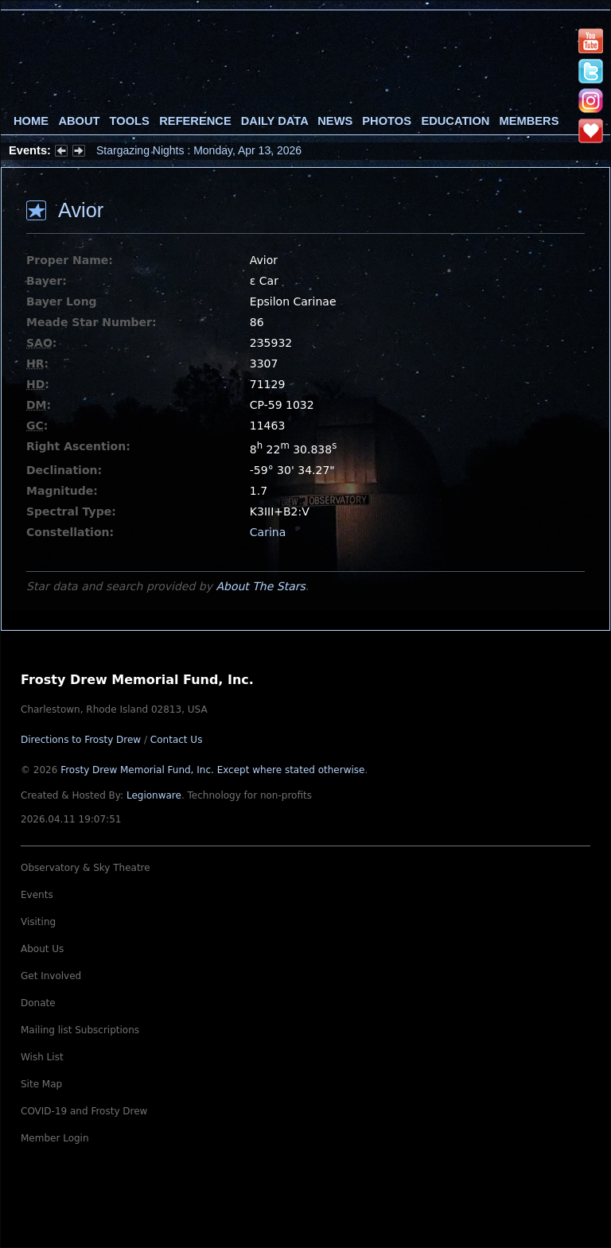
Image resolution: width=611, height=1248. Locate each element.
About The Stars (260, 586)
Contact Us (176, 739)
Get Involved (51, 976)
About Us (42, 948)
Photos (386, 121)
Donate (38, 1003)
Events (37, 894)
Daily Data (274, 121)
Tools (130, 121)
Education (455, 121)
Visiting (38, 921)
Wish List (42, 1057)
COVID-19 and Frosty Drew (84, 1111)
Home (31, 121)
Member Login (55, 1138)
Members (529, 121)
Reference (195, 121)
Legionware (153, 795)
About (78, 121)
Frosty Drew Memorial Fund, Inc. (212, 770)
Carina (268, 532)
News (334, 121)
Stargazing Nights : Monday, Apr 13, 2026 (199, 150)
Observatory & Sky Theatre (85, 867)
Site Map (41, 1084)
